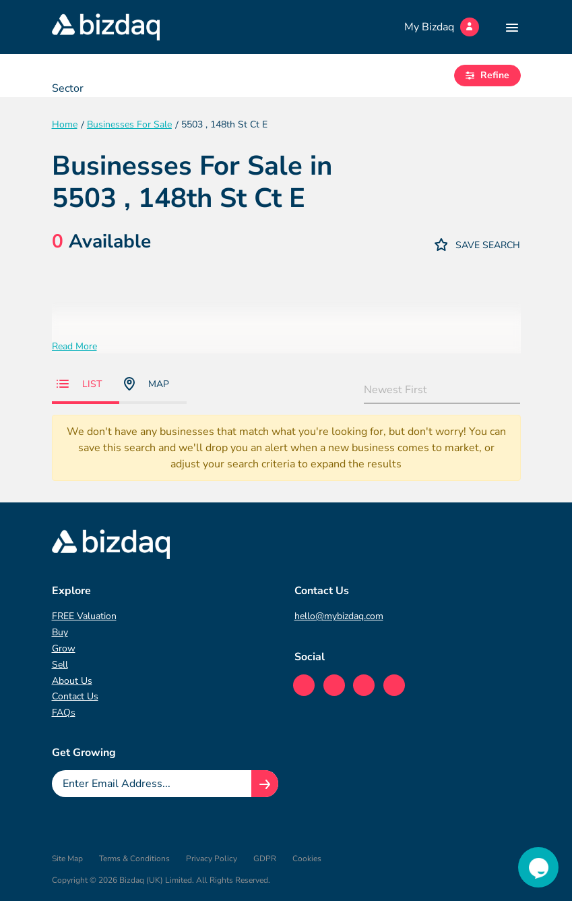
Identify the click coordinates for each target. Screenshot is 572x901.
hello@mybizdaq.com (338, 616)
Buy (60, 632)
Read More (74, 346)
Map (146, 383)
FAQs (63, 712)
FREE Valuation (84, 616)
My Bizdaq (441, 27)
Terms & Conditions (134, 858)
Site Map (67, 858)
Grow (63, 648)
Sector (68, 88)
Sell (60, 664)
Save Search (478, 244)
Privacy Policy (211, 858)
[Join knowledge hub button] (264, 783)
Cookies (306, 858)
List (79, 384)
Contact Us (75, 696)
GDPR (264, 858)
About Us (72, 680)
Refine (487, 75)
